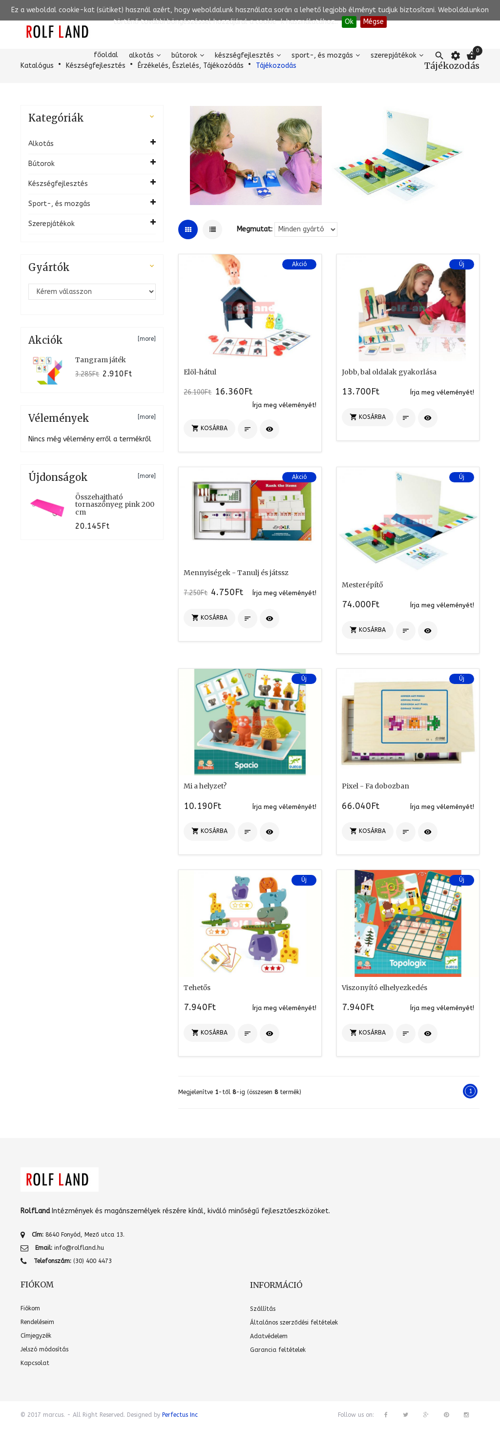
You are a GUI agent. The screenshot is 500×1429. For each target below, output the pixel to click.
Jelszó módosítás (44, 1349)
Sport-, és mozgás (322, 55)
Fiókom (30, 1308)
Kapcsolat (35, 1363)
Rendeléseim (37, 1322)
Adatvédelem (269, 1336)
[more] (147, 338)
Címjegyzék (36, 1335)
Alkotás (141, 55)
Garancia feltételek (278, 1349)
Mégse (373, 22)
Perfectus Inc (180, 1414)
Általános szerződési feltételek (294, 1322)
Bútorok (184, 55)
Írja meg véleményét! (284, 405)
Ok (349, 22)
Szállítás (262, 1308)
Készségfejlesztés (244, 55)
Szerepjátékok (394, 55)
